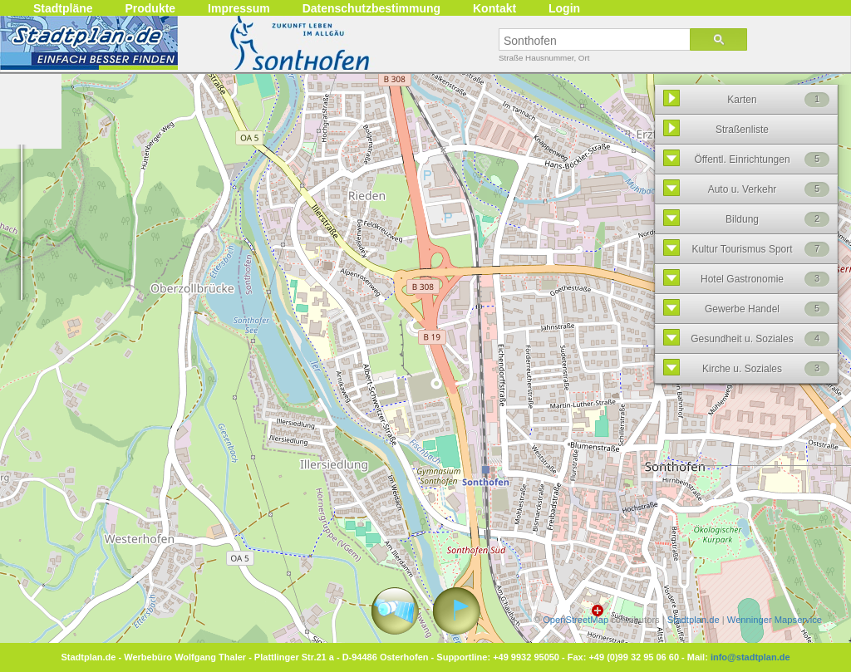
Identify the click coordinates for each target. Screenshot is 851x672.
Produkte (150, 8)
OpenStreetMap (575, 620)
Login (564, 8)
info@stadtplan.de (750, 657)
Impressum (239, 8)
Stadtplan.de (693, 620)
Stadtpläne (63, 8)
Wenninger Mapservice (774, 620)
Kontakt (494, 8)
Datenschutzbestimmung (371, 8)
